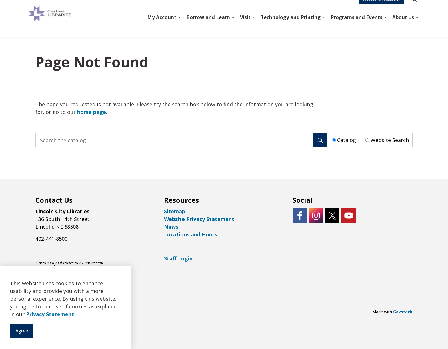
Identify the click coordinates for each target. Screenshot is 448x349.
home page (91, 112)
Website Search (390, 140)
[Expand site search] (414, 9)
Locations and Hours (190, 234)
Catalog (346, 140)
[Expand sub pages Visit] (253, 28)
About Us (403, 27)
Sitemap (174, 211)
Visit (245, 27)
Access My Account (381, 9)
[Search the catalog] (181, 140)
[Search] (320, 140)
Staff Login (178, 258)
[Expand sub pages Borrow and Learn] (233, 28)
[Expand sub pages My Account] (179, 28)
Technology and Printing (291, 27)
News (171, 226)
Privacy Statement (50, 314)
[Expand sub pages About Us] (417, 28)
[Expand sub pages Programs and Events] (385, 28)
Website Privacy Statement (199, 219)
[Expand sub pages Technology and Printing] (323, 28)
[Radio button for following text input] (334, 140)
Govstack (403, 311)
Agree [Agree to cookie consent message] (21, 330)
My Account (161, 27)
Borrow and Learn (208, 27)
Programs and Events (356, 27)
